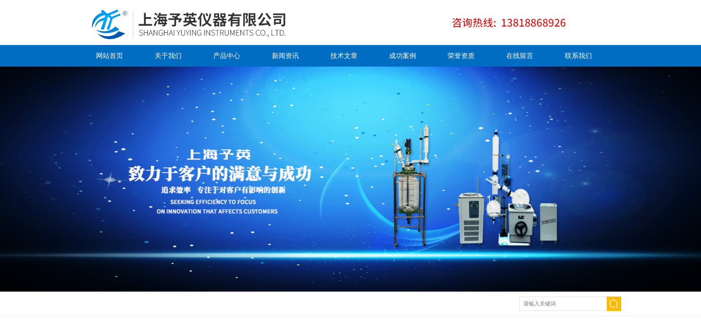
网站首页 (109, 55)
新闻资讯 (285, 55)
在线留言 (519, 55)
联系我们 (578, 55)
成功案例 (402, 55)
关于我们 (168, 55)
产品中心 (226, 55)
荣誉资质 (461, 55)
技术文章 (343, 55)
